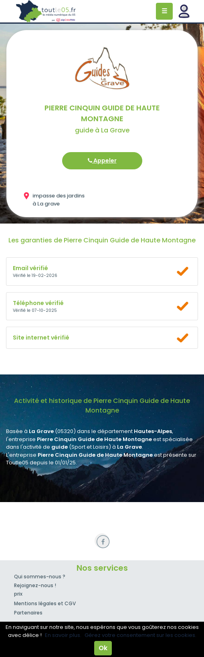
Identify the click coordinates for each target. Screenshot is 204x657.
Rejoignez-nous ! (35, 585)
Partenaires (28, 612)
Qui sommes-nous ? (39, 576)
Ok (103, 648)
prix (18, 593)
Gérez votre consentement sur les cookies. (140, 635)
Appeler (102, 161)
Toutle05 (46, 11)
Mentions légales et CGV (45, 603)
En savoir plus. (63, 635)
